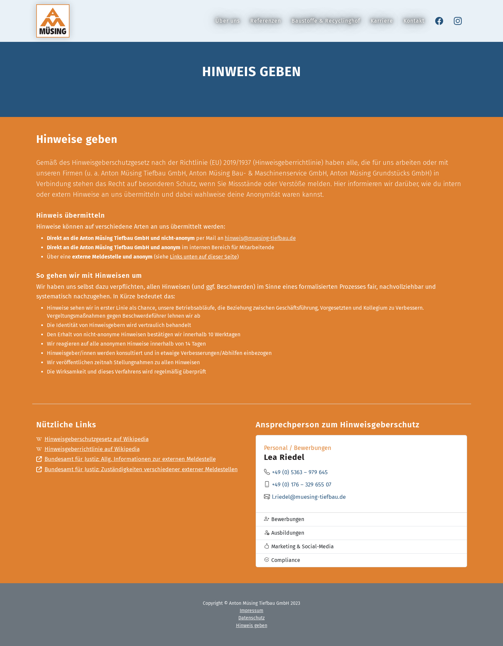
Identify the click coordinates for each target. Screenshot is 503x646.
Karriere (382, 25)
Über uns (227, 25)
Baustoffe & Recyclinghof (326, 25)
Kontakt (414, 25)
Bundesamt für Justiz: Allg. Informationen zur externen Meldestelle (131, 461)
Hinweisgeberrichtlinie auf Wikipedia (91, 450)
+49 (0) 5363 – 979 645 (301, 472)
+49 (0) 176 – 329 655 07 (303, 484)
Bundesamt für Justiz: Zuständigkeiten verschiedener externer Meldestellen (125, 477)
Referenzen (265, 25)
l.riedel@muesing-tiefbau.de (311, 496)
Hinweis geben (251, 625)
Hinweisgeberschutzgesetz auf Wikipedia (96, 439)
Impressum (251, 610)
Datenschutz (251, 618)
